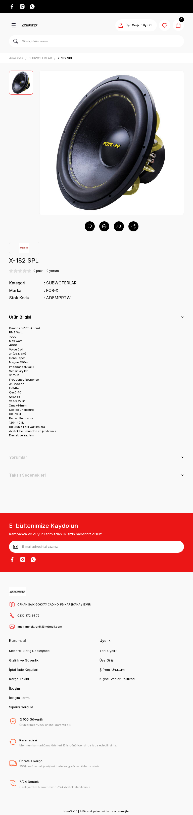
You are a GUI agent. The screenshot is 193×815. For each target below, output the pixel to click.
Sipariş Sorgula (21, 707)
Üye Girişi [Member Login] (130, 25)
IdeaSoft (70, 811)
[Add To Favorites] (90, 227)
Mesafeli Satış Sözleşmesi (29, 651)
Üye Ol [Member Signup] (146, 25)
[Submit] (15, 547)
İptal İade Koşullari (23, 670)
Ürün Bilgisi (20, 317)
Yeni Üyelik (108, 651)
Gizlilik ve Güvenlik (23, 660)
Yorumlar (18, 457)
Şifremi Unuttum (112, 670)
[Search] (96, 41)
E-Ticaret (86, 811)
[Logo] (29, 25)
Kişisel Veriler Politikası (117, 679)
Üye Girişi (107, 660)
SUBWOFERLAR (62, 283)
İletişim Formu (19, 698)
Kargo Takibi (19, 679)
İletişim (14, 688)
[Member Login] (119, 26)
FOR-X (52, 290)
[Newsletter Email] (96, 547)
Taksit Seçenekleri (27, 475)
